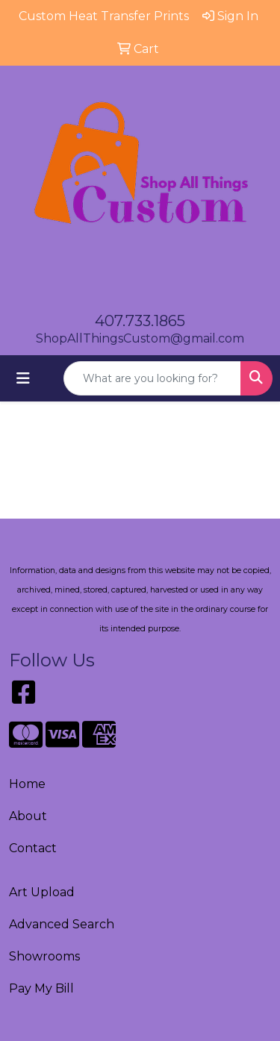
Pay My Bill (41, 988)
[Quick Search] (152, 378)
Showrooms (44, 956)
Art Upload (42, 892)
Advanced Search (61, 924)
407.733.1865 (140, 321)
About (28, 816)
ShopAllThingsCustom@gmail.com (140, 338)
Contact (33, 848)
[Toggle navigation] (23, 378)
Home (27, 784)
